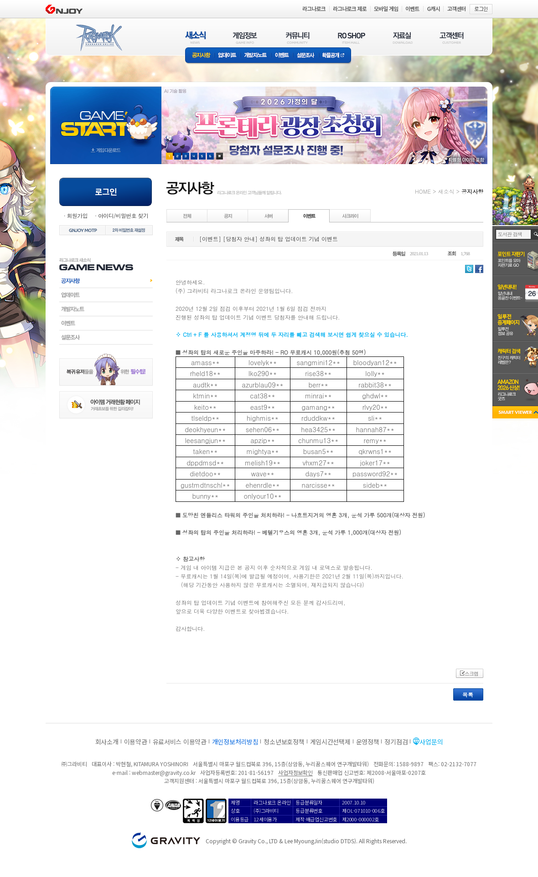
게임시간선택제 (330, 741)
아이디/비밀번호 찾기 (123, 215)
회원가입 (77, 215)
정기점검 (396, 741)
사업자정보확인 (295, 772)
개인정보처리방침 (235, 741)
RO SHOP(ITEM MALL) (351, 37)
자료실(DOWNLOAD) (402, 37)
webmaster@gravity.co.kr (164, 772)
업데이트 (227, 55)
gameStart (105, 117)
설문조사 (306, 55)
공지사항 (199, 55)
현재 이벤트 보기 (219, 156)
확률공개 (335, 55)
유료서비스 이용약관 (180, 741)
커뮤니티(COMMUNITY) (297, 37)
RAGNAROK (98, 38)
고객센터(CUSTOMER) (451, 37)
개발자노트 (255, 55)
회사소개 (107, 741)
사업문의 (431, 741)
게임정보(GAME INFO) (245, 37)
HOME (423, 191)
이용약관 (135, 741)
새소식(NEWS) (195, 37)
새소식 (446, 191)
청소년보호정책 (284, 741)
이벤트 (282, 55)
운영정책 (367, 741)
